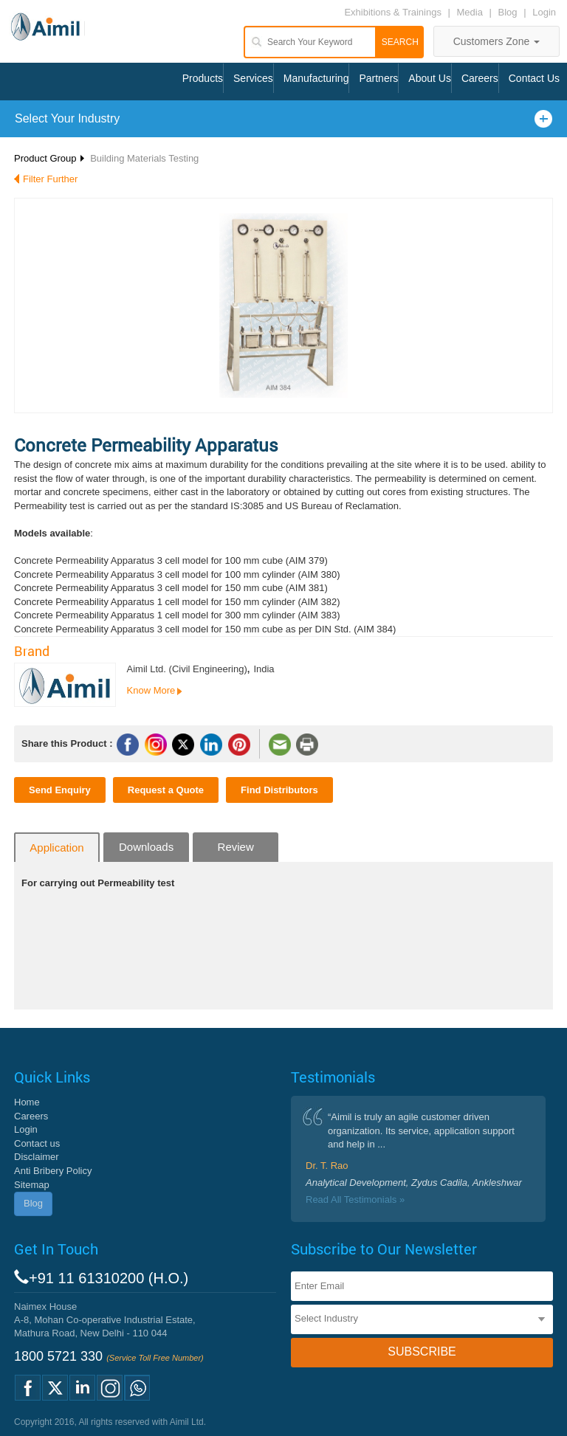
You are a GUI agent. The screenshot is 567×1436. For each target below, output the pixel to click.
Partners (378, 78)
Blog (508, 12)
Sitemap (31, 1184)
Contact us (37, 1143)
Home (27, 1102)
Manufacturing (316, 78)
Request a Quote (166, 789)
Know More (151, 690)
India (263, 668)
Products (202, 78)
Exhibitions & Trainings (392, 12)
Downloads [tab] (146, 846)
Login (544, 12)
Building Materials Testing (144, 158)
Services (253, 78)
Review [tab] (236, 846)
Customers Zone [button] (496, 41)
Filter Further (50, 178)
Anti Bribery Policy (53, 1170)
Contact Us (534, 78)
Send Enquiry (60, 789)
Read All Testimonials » (355, 1199)
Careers (479, 78)
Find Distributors (279, 789)
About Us (429, 78)
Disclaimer (36, 1156)
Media (471, 12)
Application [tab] (56, 847)
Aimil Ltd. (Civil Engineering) (187, 668)
